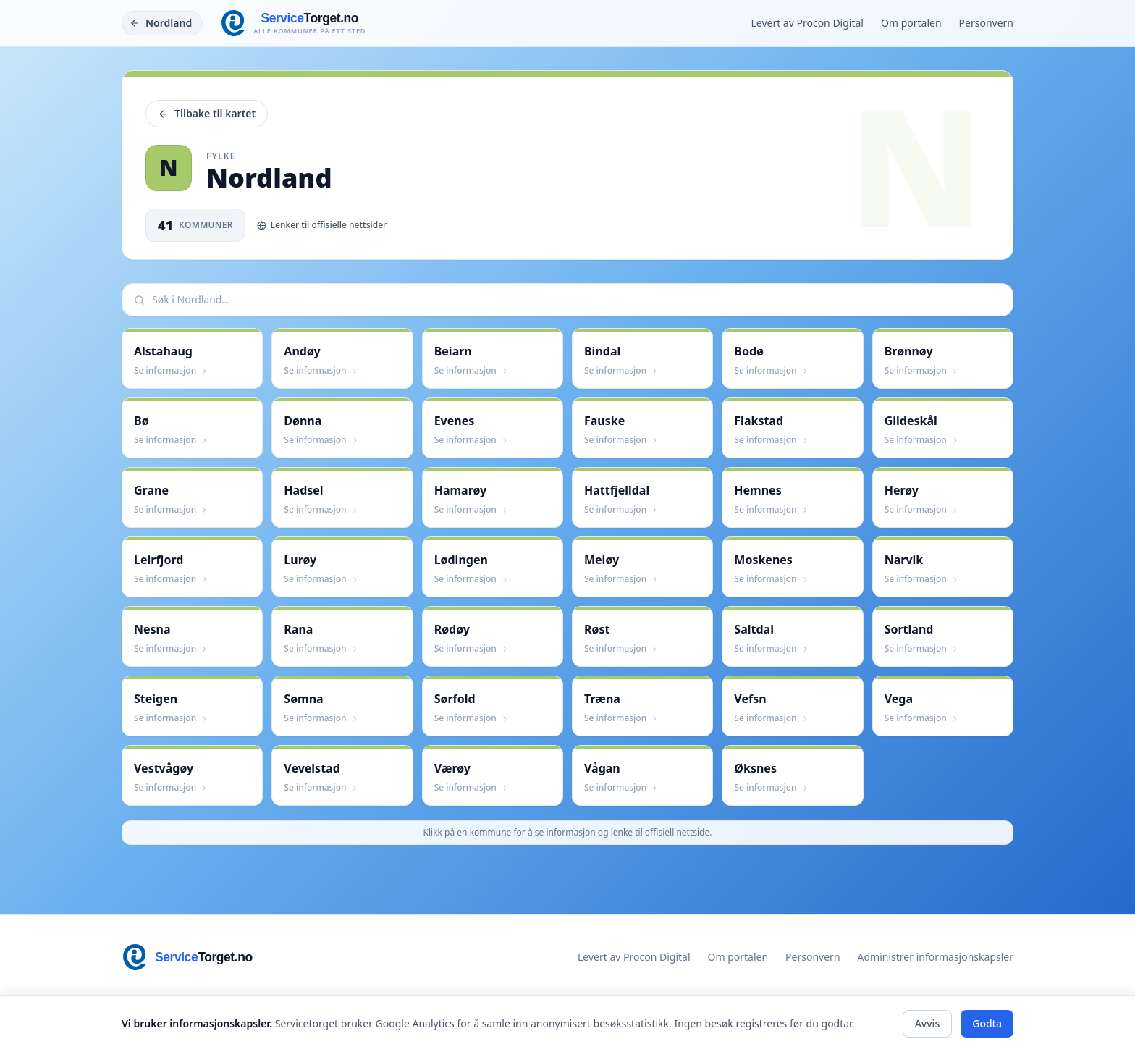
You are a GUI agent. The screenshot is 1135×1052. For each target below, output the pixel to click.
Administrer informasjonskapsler (935, 957)
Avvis (927, 1023)
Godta (987, 1023)
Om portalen (911, 23)
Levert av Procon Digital (807, 23)
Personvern (986, 23)
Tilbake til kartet (207, 113)
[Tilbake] (162, 23)
